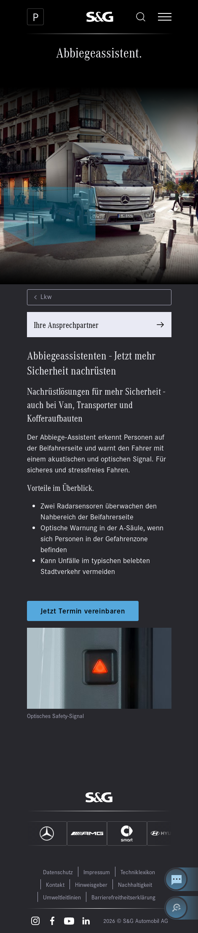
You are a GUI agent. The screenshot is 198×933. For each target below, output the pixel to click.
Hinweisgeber (91, 884)
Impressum (96, 872)
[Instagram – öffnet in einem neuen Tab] (35, 921)
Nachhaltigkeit (135, 884)
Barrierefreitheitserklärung (123, 897)
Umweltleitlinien (62, 897)
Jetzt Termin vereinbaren (82, 610)
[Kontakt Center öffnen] (181, 879)
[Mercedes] (47, 833)
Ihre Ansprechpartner (66, 324)
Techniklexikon (137, 872)
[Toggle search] (141, 17)
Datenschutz (58, 872)
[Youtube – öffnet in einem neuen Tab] (69, 921)
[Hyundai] (167, 833)
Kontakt (55, 884)
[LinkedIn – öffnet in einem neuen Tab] (86, 921)
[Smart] (127, 833)
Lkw (41, 296)
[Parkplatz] (35, 16)
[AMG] (87, 833)
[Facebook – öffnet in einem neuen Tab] (52, 921)
